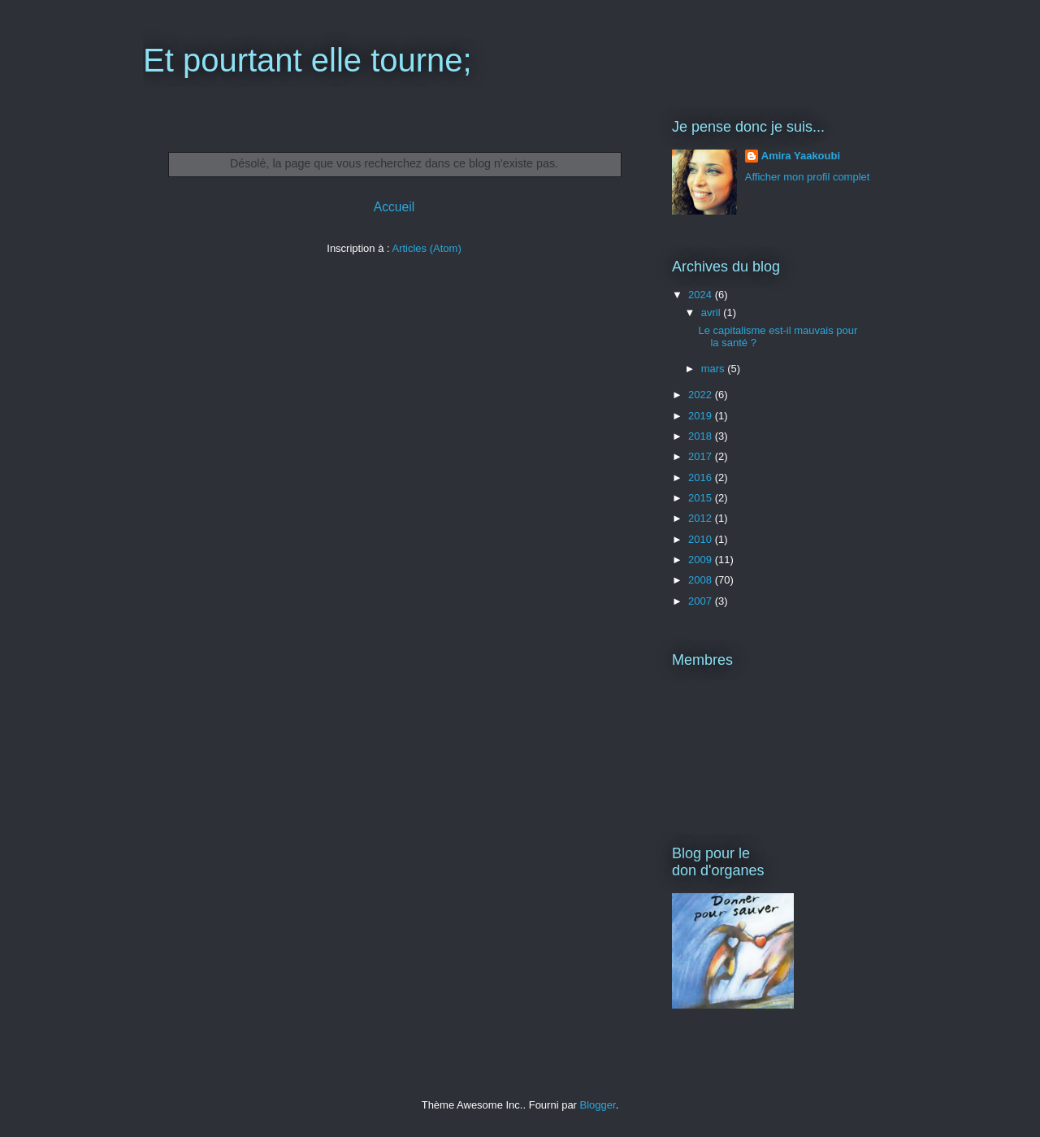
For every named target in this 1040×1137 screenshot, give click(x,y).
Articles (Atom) (426, 248)
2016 (701, 477)
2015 (701, 498)
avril (712, 312)
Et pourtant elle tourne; (307, 60)
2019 (701, 416)
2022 (701, 394)
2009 (701, 559)
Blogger (598, 1105)
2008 (701, 580)
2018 (701, 436)
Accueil (394, 207)
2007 (701, 601)
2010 (701, 539)
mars (714, 368)
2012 (701, 518)
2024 (701, 295)
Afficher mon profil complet (807, 177)
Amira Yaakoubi (800, 156)
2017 (701, 456)
